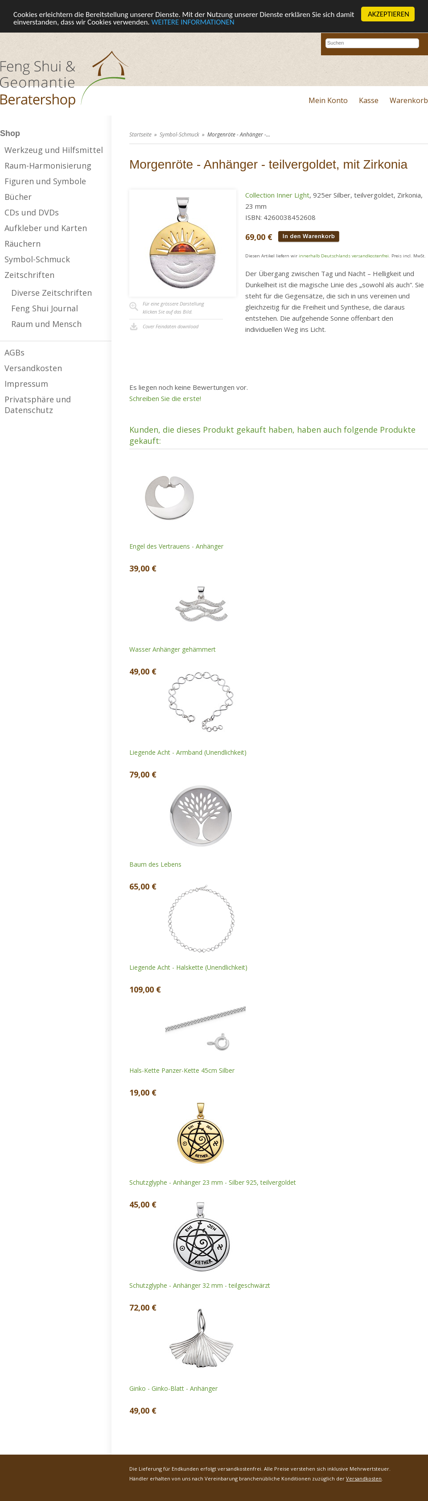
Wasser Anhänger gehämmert (172, 649)
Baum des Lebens (155, 864)
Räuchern (22, 243)
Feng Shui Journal (44, 308)
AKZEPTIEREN (388, 14)
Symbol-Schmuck (37, 259)
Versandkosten (33, 368)
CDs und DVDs (31, 212)
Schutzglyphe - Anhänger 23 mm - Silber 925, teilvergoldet (212, 1182)
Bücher (18, 196)
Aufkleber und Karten (45, 228)
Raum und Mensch (46, 323)
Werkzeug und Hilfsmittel (53, 150)
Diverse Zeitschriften (51, 292)
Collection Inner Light (277, 194)
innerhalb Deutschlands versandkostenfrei (344, 256)
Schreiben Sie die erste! (165, 398)
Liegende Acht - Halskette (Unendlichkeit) (188, 967)
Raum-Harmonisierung (47, 165)
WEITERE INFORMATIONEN (193, 22)
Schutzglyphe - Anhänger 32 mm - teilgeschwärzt (199, 1285)
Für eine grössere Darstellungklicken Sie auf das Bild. (173, 307)
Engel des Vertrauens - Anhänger (176, 546)
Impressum (26, 383)
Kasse (369, 100)
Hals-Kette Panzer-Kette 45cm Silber (182, 1070)
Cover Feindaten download (170, 326)
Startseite (140, 134)
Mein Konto (328, 100)
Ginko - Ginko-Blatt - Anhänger (173, 1388)
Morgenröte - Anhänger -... (238, 134)
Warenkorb (409, 100)
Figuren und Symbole (45, 181)
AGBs (14, 352)
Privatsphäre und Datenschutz (37, 404)
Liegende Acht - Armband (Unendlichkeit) (188, 752)
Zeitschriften (29, 274)
